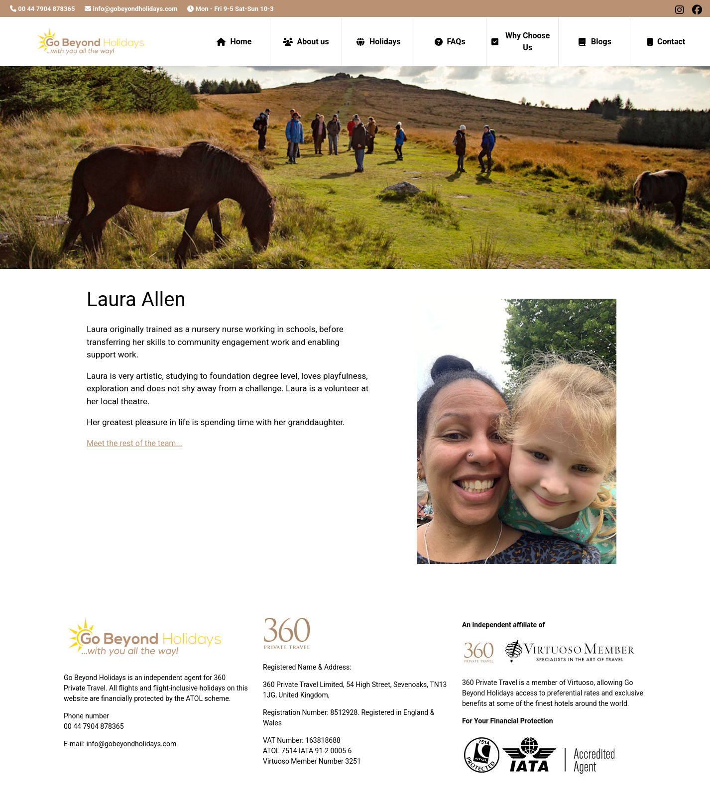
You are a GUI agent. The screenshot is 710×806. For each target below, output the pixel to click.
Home (233, 41)
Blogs (594, 41)
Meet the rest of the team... (134, 443)
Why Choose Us (520, 41)
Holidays (378, 41)
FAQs (450, 41)
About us (306, 41)
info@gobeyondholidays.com (131, 8)
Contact (666, 41)
